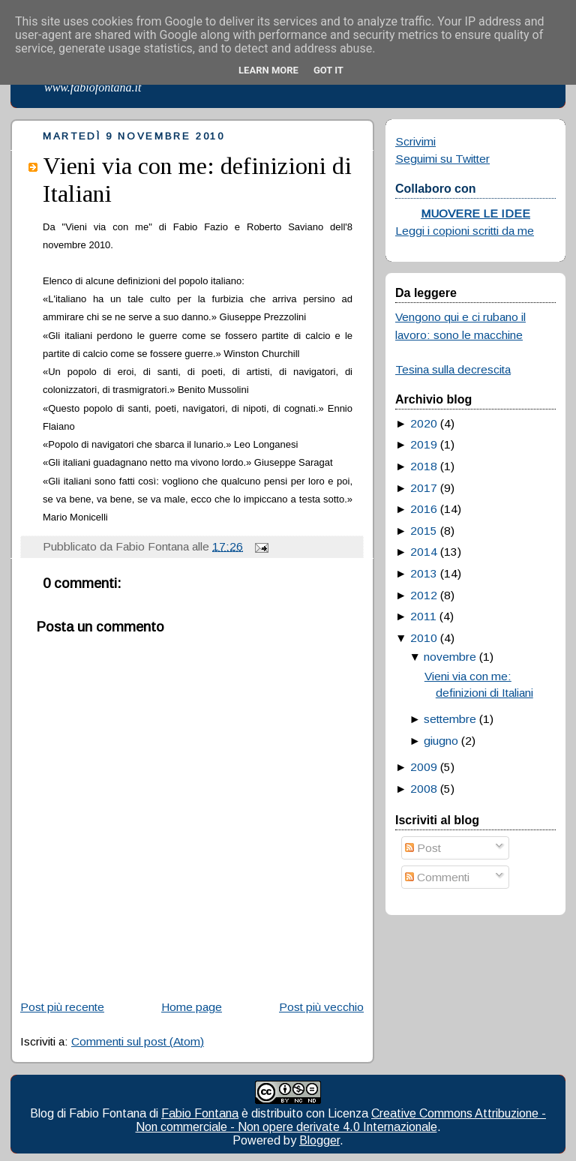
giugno (441, 740)
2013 (423, 573)
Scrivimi (415, 141)
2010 (423, 638)
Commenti (437, 877)
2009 (423, 766)
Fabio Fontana (199, 1113)
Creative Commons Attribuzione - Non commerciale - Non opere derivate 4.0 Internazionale (341, 1120)
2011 (423, 616)
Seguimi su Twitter (442, 158)
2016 (423, 508)
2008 (423, 788)
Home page (191, 1006)
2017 (423, 488)
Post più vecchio (321, 1006)
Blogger (319, 1140)
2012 (423, 595)
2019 (423, 444)
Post (423, 848)
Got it (329, 70)
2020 (423, 423)
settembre (450, 718)
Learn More (268, 70)
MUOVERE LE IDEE (475, 213)
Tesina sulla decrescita (453, 369)
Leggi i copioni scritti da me (464, 230)
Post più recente (62, 1006)
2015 (423, 530)
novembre (450, 656)
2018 (423, 466)
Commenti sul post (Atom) (137, 1041)
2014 (423, 551)
